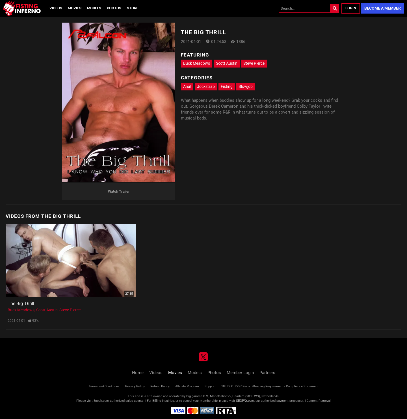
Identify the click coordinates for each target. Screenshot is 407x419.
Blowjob (246, 86)
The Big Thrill (21, 303)
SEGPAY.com (245, 401)
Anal (187, 86)
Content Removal (319, 401)
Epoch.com (101, 401)
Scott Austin (226, 63)
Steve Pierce (254, 63)
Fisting (227, 86)
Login (350, 8)
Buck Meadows (196, 63)
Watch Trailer (119, 191)
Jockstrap (206, 86)
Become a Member (382, 8)
